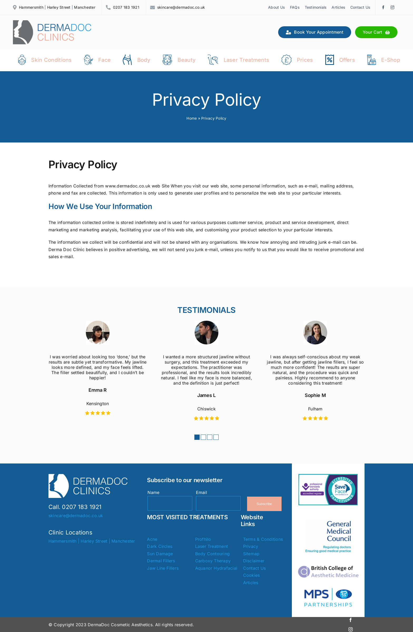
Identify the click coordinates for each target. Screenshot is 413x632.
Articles (250, 582)
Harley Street (59, 7)
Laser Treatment (211, 545)
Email (201, 491)
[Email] (218, 503)
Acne (152, 538)
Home (191, 117)
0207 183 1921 (126, 7)
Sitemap (251, 553)
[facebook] (383, 7)
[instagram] (392, 7)
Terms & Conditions (263, 538)
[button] (197, 436)
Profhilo (203, 538)
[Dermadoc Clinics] (52, 22)
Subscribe (264, 503)
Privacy (250, 545)
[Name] (170, 503)
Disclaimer (253, 560)
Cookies (251, 574)
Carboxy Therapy (213, 560)
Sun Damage (160, 553)
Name (153, 491)
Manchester (84, 7)
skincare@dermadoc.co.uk (181, 7)
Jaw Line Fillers (163, 567)
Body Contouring (212, 553)
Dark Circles (159, 545)
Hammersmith (31, 7)
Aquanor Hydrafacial (216, 567)
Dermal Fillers (161, 560)
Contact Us (254, 567)
